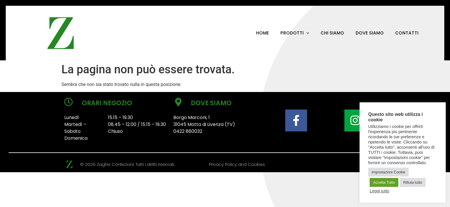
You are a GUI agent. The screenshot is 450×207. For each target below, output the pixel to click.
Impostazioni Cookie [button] (388, 172)
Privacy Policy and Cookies (237, 164)
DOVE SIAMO (370, 33)
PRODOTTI (294, 33)
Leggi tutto (379, 191)
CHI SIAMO (332, 33)
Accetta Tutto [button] (384, 182)
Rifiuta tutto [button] (412, 182)
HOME (262, 33)
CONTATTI (406, 33)
